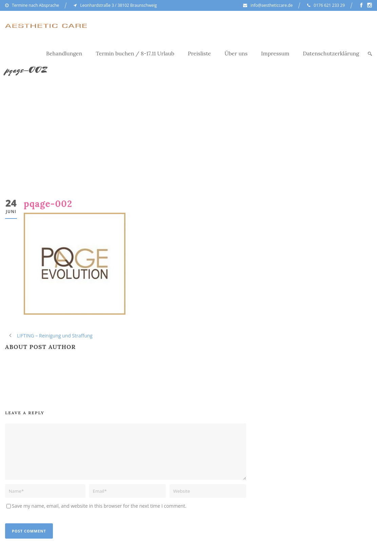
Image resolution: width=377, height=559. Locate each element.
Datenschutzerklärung (331, 53)
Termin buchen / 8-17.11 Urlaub (135, 53)
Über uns (235, 53)
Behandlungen (64, 53)
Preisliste (199, 53)
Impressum (275, 53)
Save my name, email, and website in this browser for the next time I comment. (99, 506)
